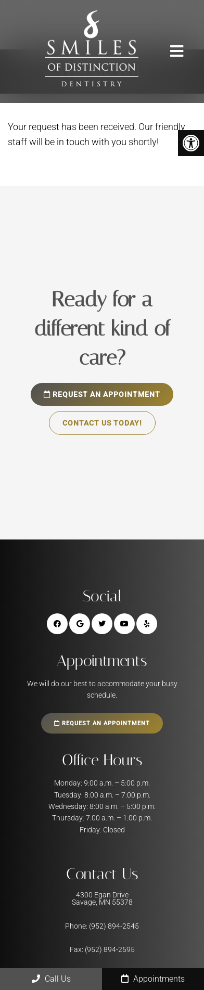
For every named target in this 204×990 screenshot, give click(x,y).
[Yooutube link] (124, 623)
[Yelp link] (146, 623)
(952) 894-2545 (114, 926)
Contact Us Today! (102, 423)
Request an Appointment (102, 394)
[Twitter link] (102, 623)
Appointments (153, 979)
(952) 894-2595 (110, 949)
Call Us (51, 979)
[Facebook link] (57, 623)
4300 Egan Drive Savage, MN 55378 (102, 898)
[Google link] (79, 623)
